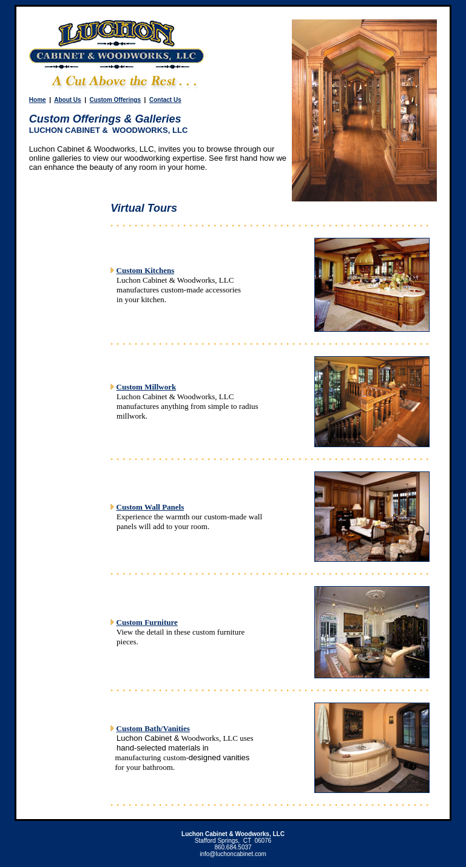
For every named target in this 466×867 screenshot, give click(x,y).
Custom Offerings (115, 99)
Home (37, 99)
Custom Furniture (147, 622)
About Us (67, 99)
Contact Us (165, 99)
